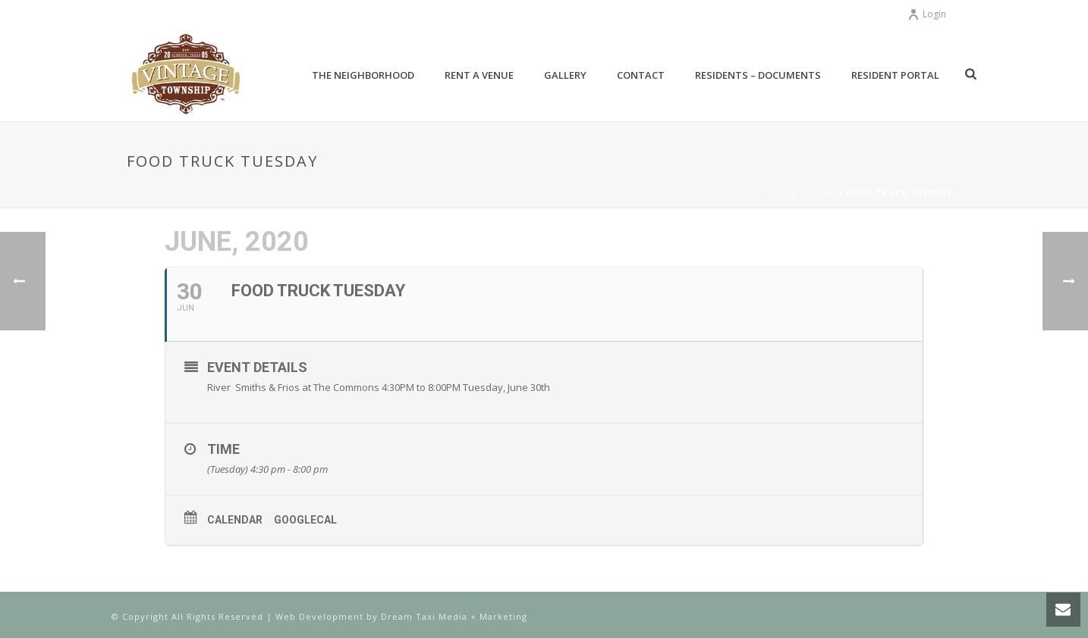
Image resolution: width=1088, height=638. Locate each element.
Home (783, 193)
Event (821, 193)
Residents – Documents (758, 75)
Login (926, 14)
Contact (641, 75)
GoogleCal (305, 520)
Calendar (235, 520)
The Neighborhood (363, 75)
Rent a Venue (479, 75)
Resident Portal (895, 75)
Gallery (565, 75)
